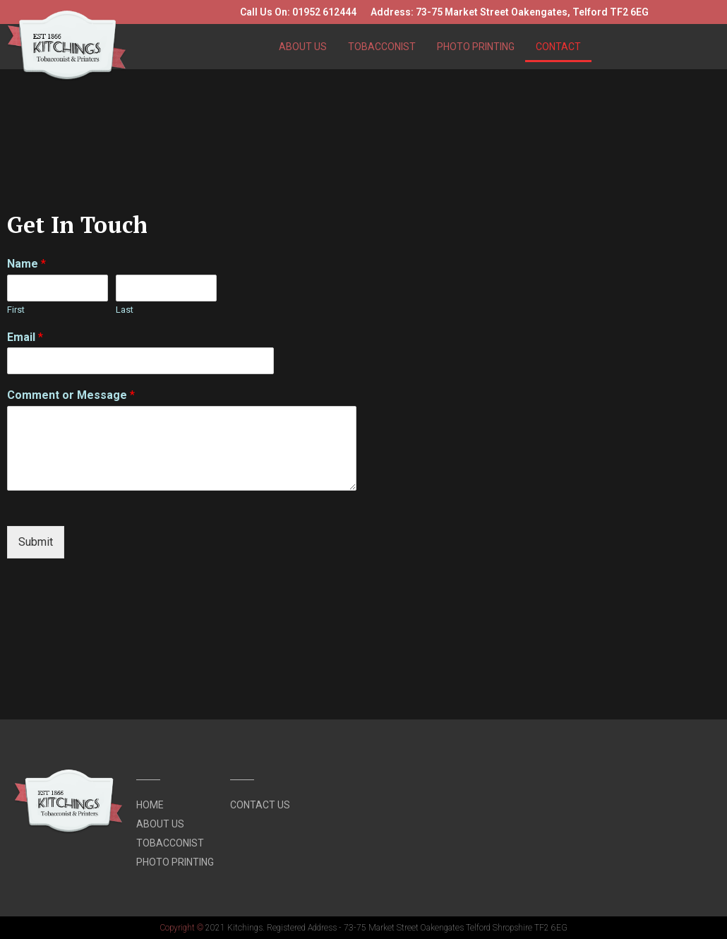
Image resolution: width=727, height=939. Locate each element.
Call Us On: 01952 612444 (298, 12)
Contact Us (260, 805)
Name (26, 263)
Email (25, 337)
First (16, 309)
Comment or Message (71, 395)
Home (150, 805)
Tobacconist (382, 46)
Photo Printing (476, 46)
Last (124, 309)
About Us (303, 46)
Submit (35, 542)
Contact (558, 46)
